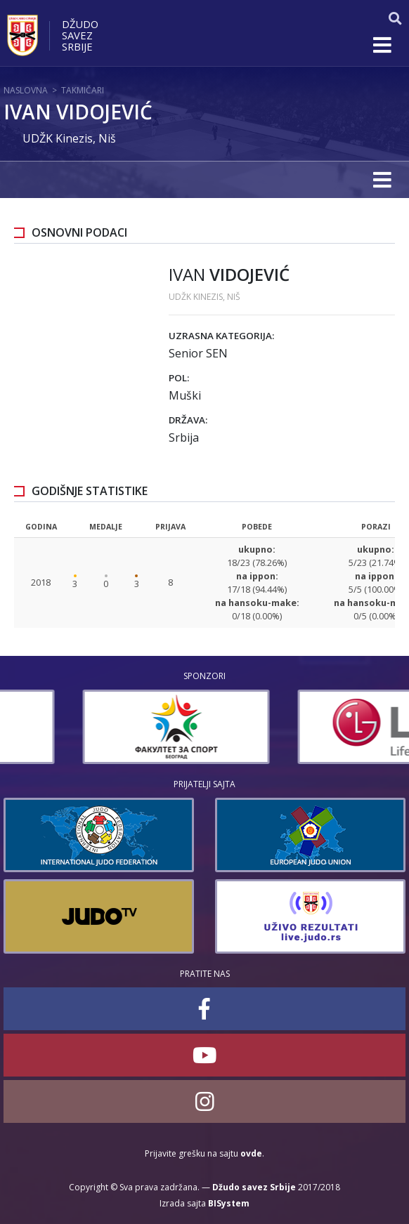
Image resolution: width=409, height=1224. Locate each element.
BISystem (228, 1203)
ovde (251, 1153)
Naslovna (26, 90)
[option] (97, 727)
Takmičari (82, 90)
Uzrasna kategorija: (221, 335)
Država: (188, 420)
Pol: (179, 377)
